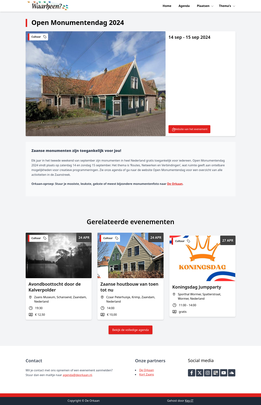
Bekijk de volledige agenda (130, 330)
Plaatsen (203, 6)
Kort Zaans (146, 374)
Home (167, 6)
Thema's (225, 6)
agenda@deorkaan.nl (77, 375)
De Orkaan (175, 184)
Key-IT (189, 401)
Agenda (184, 6)
